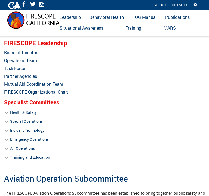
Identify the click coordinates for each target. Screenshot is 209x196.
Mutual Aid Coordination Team (33, 84)
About (161, 4)
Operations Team (20, 60)
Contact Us (180, 4)
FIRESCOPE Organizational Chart (36, 92)
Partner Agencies (20, 76)
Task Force (14, 68)
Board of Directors (21, 53)
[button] (195, 4)
